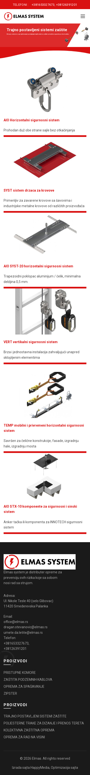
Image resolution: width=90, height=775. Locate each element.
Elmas (36, 758)
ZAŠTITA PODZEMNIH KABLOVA (28, 679)
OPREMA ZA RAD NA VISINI (24, 737)
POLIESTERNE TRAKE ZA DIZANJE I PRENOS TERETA (44, 723)
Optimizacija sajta (64, 767)
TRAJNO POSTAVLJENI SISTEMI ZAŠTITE (35, 716)
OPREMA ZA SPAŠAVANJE (24, 686)
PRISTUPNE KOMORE (20, 673)
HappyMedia (39, 767)
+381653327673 (43, 4)
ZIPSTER (10, 693)
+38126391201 (66, 4)
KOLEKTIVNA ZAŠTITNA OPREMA (29, 730)
